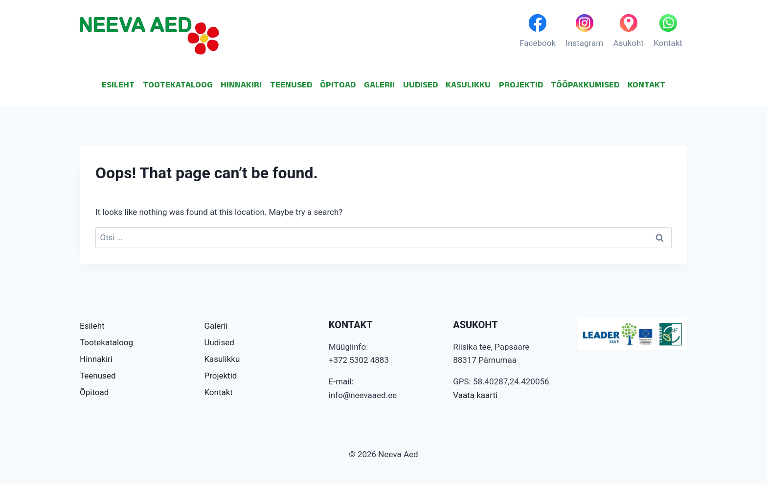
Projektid (220, 375)
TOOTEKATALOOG (178, 85)
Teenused (98, 375)
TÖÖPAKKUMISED (585, 85)
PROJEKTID (521, 85)
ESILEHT (118, 85)
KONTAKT (646, 85)
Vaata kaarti (475, 395)
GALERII (379, 85)
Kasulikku (222, 359)
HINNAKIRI (241, 85)
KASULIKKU (468, 85)
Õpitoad (94, 392)
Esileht (92, 326)
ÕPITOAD (338, 85)
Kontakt (218, 392)
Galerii (215, 326)
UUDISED (420, 85)
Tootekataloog (106, 342)
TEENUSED (291, 85)
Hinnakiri (96, 359)
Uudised (219, 342)
